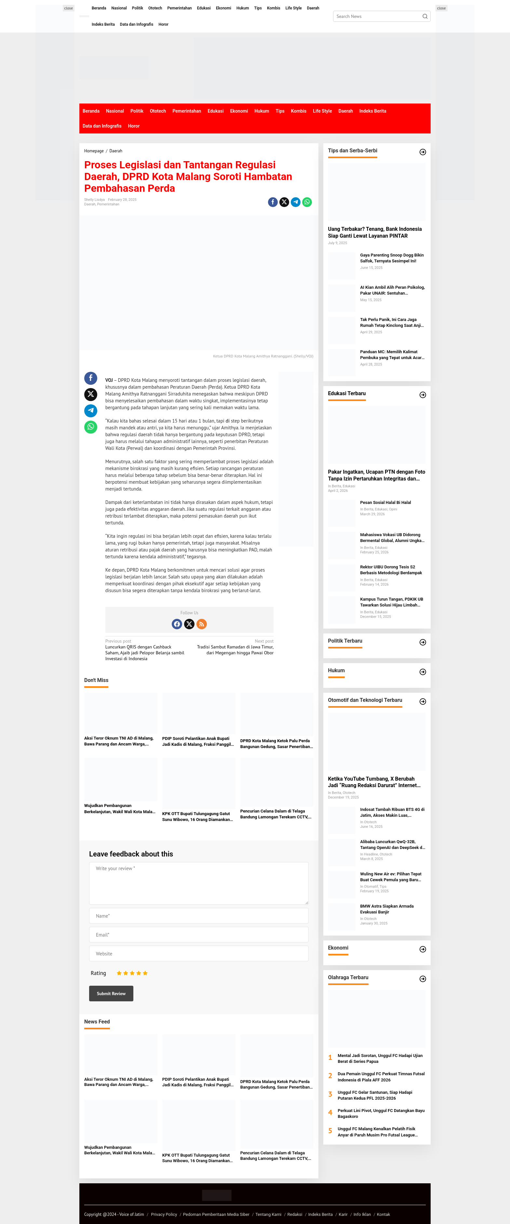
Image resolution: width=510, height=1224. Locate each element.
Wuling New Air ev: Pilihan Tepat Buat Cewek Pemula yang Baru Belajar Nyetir (391, 877)
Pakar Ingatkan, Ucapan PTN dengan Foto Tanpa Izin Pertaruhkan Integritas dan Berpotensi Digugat (376, 475)
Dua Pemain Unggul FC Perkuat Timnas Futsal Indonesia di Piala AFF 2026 (381, 1076)
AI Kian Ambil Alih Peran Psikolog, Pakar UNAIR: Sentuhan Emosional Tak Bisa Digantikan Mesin (392, 290)
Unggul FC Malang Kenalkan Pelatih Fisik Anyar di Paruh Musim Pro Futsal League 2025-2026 (376, 1132)
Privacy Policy (164, 1214)
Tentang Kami (268, 1214)
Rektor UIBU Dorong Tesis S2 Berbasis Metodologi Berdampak (391, 569)
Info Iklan (362, 1214)
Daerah (90, 204)
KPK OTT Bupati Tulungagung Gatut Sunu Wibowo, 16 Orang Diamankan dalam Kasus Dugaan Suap (196, 817)
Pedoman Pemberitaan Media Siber (216, 1214)
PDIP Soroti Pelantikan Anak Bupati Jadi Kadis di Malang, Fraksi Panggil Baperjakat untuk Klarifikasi (196, 741)
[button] (425, 16)
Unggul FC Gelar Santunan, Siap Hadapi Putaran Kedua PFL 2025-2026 (375, 1095)
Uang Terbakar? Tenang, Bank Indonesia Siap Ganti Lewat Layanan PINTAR (375, 232)
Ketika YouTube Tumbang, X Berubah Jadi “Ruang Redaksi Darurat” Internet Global (372, 782)
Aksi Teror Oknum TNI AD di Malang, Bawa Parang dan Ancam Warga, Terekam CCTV (119, 741)
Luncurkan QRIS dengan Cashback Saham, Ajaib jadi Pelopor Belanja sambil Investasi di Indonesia (145, 650)
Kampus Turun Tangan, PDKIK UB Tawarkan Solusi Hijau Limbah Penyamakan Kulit (391, 602)
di (228, 421)
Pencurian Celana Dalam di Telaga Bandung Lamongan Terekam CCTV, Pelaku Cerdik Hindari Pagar (274, 814)
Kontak (383, 1214)
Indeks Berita (320, 1214)
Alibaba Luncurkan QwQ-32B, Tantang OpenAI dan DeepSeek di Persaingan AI (391, 845)
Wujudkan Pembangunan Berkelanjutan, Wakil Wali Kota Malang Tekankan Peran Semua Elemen (120, 808)
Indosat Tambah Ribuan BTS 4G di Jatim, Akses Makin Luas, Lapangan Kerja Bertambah (392, 812)
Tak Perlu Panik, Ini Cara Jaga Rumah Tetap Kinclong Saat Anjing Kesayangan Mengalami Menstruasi (393, 322)
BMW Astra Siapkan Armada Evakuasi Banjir (387, 909)
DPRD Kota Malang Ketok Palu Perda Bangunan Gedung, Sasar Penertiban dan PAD (275, 744)
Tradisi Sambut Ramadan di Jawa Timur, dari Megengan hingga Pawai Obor (233, 647)
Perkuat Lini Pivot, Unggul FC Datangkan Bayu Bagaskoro (381, 1113)
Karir (343, 1214)
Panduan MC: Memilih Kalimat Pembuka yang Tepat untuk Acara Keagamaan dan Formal (392, 355)
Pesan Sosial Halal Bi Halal (385, 502)
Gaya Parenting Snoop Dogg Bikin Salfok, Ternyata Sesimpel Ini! (392, 258)
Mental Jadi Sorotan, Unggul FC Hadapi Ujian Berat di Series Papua (380, 1058)
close (68, 8)
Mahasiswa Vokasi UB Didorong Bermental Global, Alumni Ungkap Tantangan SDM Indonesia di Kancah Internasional (392, 538)
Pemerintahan (108, 204)
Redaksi (295, 1214)
